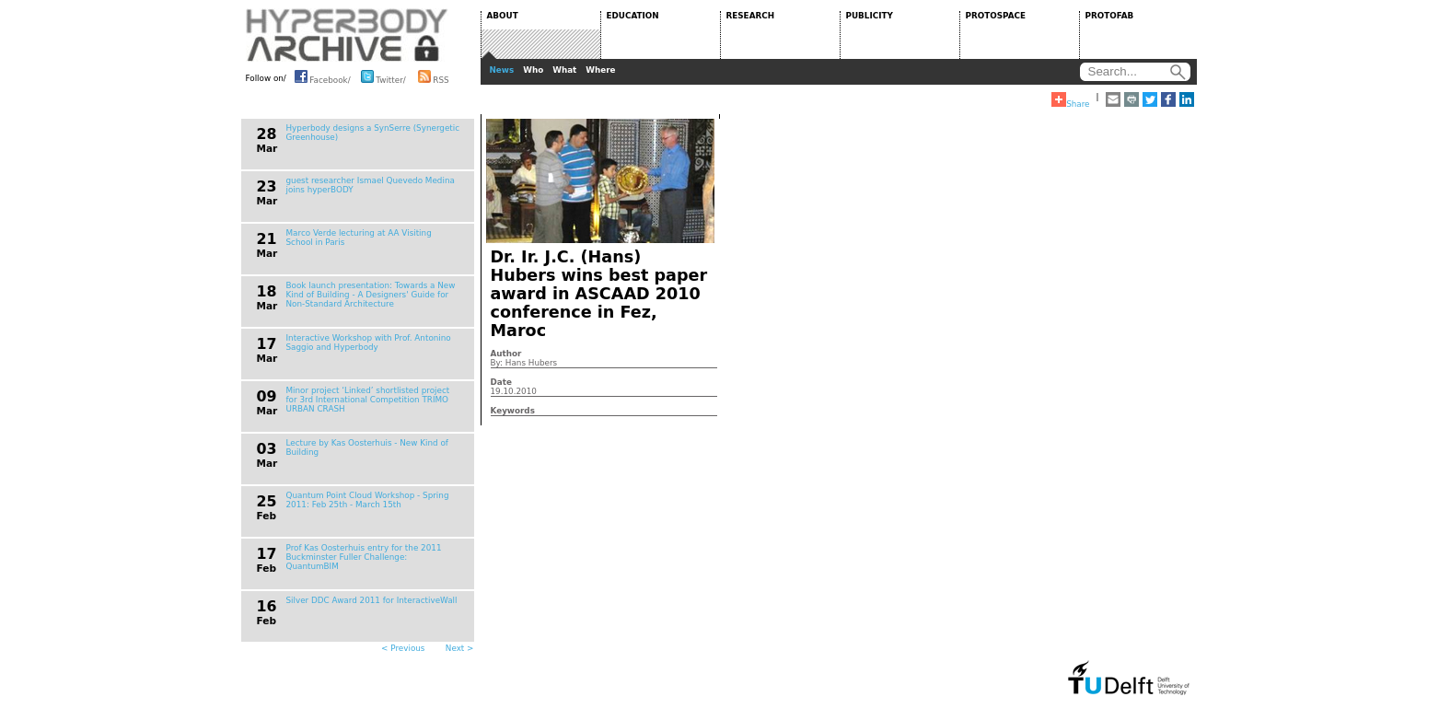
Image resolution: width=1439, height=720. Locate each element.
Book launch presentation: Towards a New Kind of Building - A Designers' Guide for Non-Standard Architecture (371, 294)
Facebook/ (323, 76)
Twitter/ (383, 76)
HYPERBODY (347, 35)
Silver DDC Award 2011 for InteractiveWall (372, 600)
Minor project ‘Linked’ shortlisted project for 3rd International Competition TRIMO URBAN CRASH (368, 399)
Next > (460, 648)
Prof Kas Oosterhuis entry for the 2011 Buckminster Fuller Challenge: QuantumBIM (364, 557)
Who (533, 70)
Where (600, 70)
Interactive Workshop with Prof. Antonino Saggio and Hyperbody (368, 342)
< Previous (402, 648)
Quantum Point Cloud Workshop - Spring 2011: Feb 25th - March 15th (367, 500)
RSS (433, 76)
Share (1070, 100)
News (502, 70)
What (564, 70)
